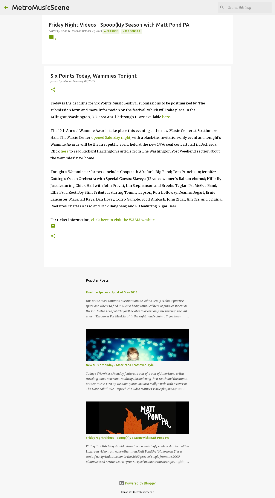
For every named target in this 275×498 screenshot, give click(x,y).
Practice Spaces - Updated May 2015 (111, 292)
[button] (53, 90)
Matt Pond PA (131, 31)
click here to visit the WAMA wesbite (123, 220)
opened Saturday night (110, 137)
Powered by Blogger (137, 483)
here (166, 117)
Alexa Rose (111, 31)
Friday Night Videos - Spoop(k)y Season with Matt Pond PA (127, 437)
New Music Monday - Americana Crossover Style (120, 365)
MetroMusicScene (41, 7)
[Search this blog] (249, 7)
